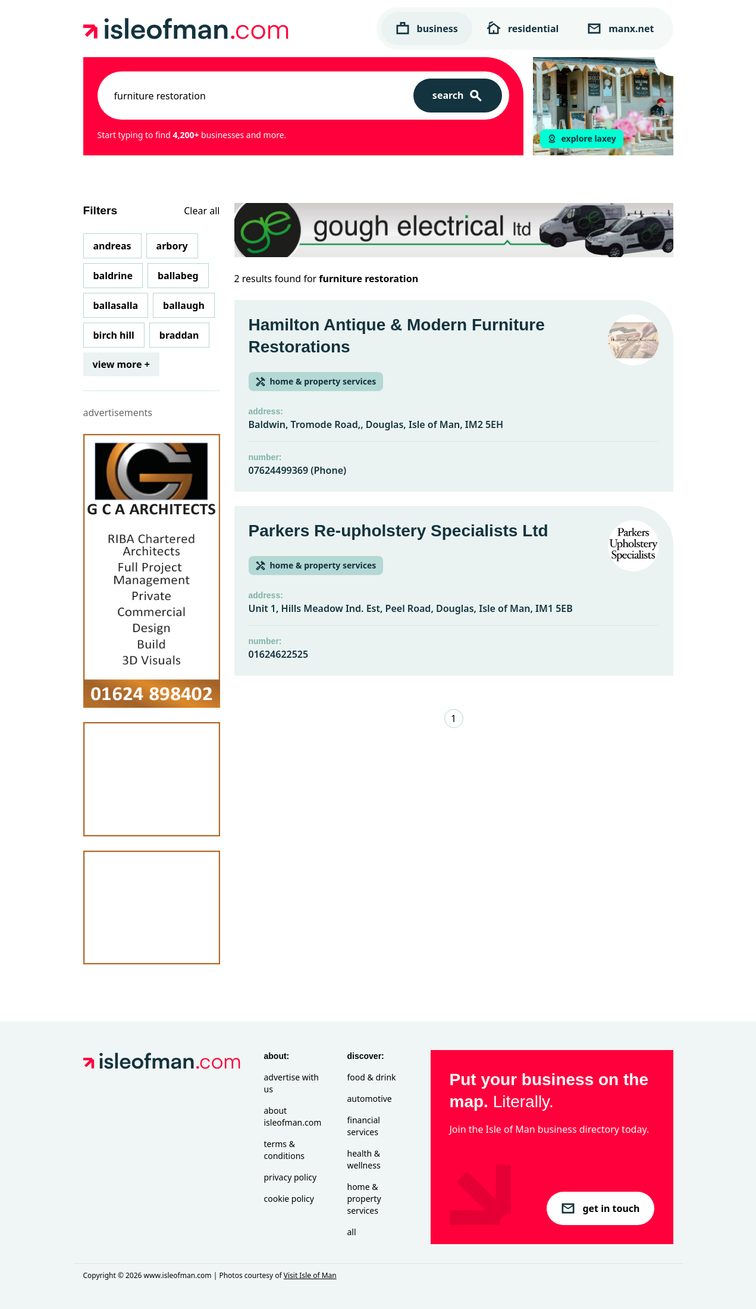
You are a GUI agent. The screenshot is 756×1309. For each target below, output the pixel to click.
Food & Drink (371, 1077)
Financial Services (363, 1126)
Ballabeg (178, 275)
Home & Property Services (364, 1198)
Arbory (172, 245)
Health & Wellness (364, 1159)
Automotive (369, 1098)
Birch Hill (113, 335)
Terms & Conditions (284, 1149)
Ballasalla (116, 305)
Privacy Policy (290, 1177)
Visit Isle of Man (310, 1275)
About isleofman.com (293, 1116)
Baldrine (113, 275)
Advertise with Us (291, 1083)
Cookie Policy (289, 1198)
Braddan (179, 335)
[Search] (457, 96)
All (351, 1232)
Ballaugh (184, 305)
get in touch (600, 1208)
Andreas (112, 245)
